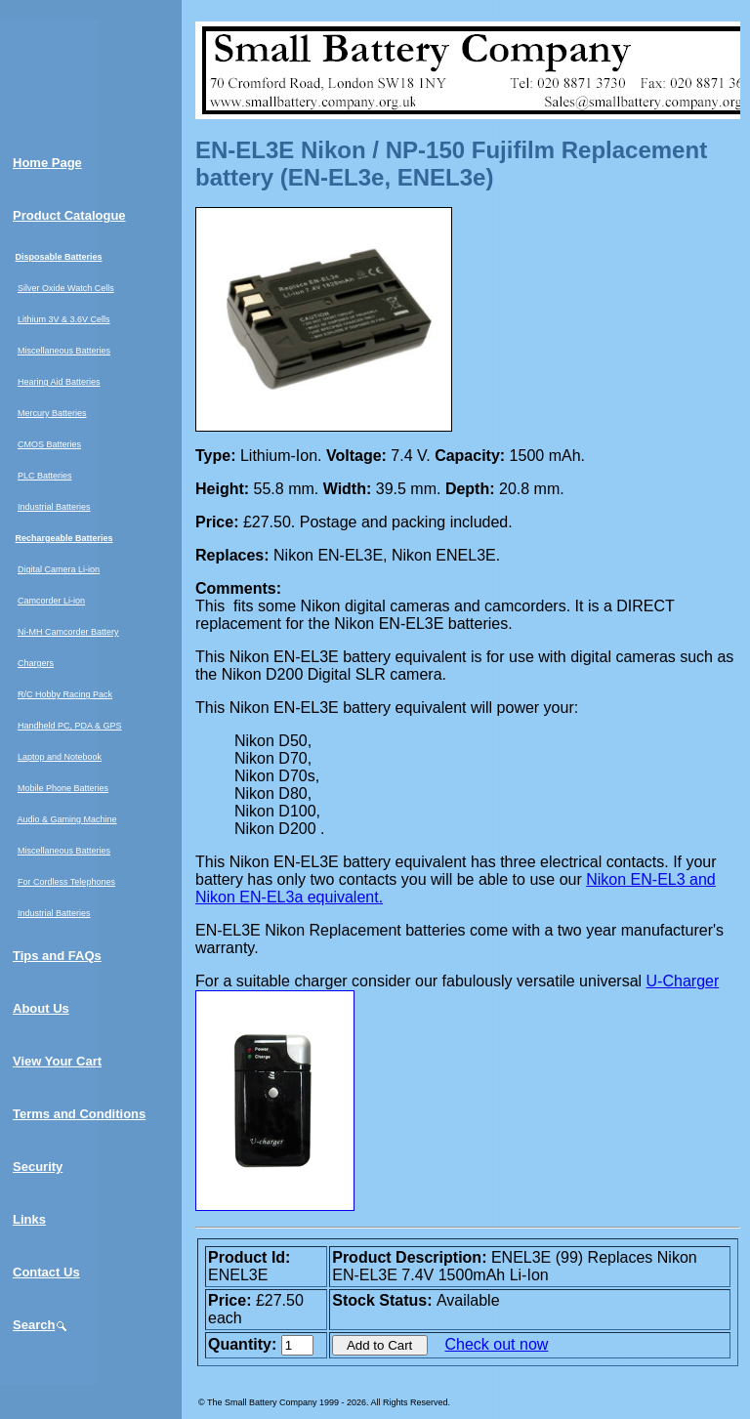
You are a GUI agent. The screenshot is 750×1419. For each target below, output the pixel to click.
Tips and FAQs (57, 955)
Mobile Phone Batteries (63, 788)
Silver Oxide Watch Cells (66, 288)
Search (40, 1324)
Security (37, 1166)
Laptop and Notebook (60, 757)
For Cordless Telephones (66, 882)
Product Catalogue (69, 215)
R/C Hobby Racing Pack (65, 694)
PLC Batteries (45, 475)
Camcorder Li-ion (51, 600)
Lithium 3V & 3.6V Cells (64, 319)
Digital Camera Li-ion (59, 569)
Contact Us (46, 1272)
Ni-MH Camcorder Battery (68, 632)
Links (29, 1219)
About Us (41, 1008)
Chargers (36, 663)
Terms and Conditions (79, 1113)
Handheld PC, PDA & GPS (70, 725)
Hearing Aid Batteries (59, 382)
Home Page (47, 162)
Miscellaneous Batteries (64, 350)
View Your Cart (57, 1061)
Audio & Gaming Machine (67, 819)
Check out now (497, 1344)
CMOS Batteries (49, 444)
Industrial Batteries (54, 507)
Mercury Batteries (52, 413)
